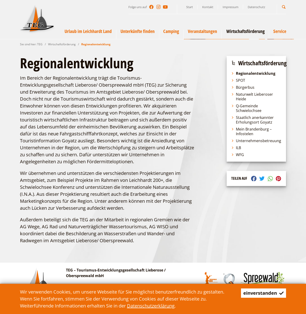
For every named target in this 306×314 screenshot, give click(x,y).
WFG (237, 154)
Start (189, 7)
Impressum (230, 7)
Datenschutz (256, 7)
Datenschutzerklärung (151, 306)
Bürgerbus (242, 87)
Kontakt (207, 7)
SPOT (238, 80)
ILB (236, 147)
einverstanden (263, 293)
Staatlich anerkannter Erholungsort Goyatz (252, 119)
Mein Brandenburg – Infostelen (251, 131)
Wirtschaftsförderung (62, 44)
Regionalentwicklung (96, 44)
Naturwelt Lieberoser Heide (252, 96)
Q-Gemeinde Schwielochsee (246, 108)
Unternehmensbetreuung (256, 140)
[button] (283, 6)
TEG (39, 44)
